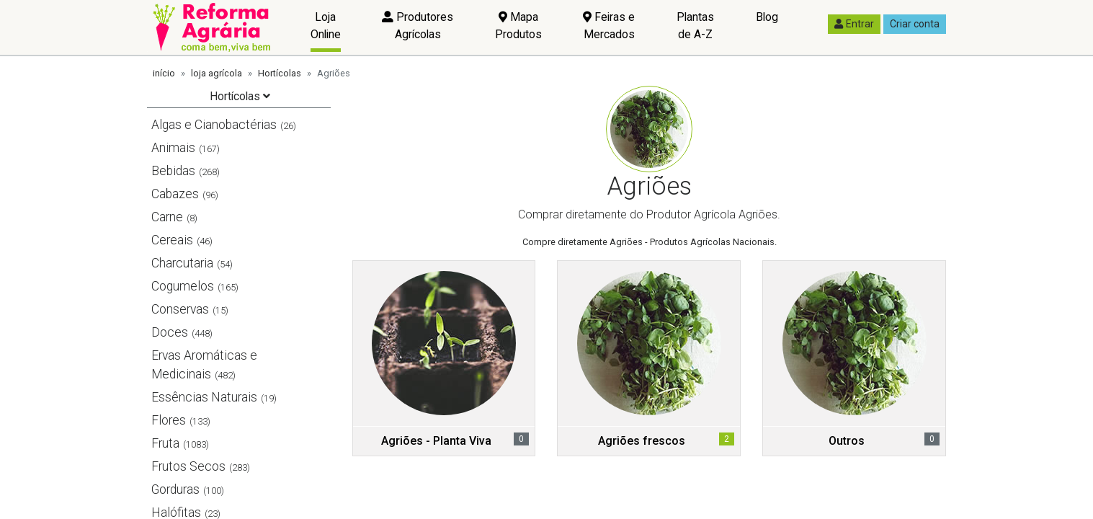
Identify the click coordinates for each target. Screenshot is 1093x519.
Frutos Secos (188, 466)
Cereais (172, 240)
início (164, 73)
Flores (168, 420)
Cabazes (175, 194)
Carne (167, 217)
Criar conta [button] (915, 24)
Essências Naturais (204, 397)
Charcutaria (182, 263)
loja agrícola (216, 73)
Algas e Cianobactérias (214, 124)
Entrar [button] (854, 24)
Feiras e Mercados (609, 25)
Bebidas (173, 171)
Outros (847, 441)
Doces (169, 332)
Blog (767, 17)
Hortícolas (279, 73)
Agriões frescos (641, 441)
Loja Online (326, 25)
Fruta (165, 443)
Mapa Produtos (518, 25)
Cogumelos (182, 286)
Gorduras (175, 489)
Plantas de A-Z (695, 25)
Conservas (180, 309)
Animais (173, 148)
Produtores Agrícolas (417, 25)
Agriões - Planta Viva (436, 441)
